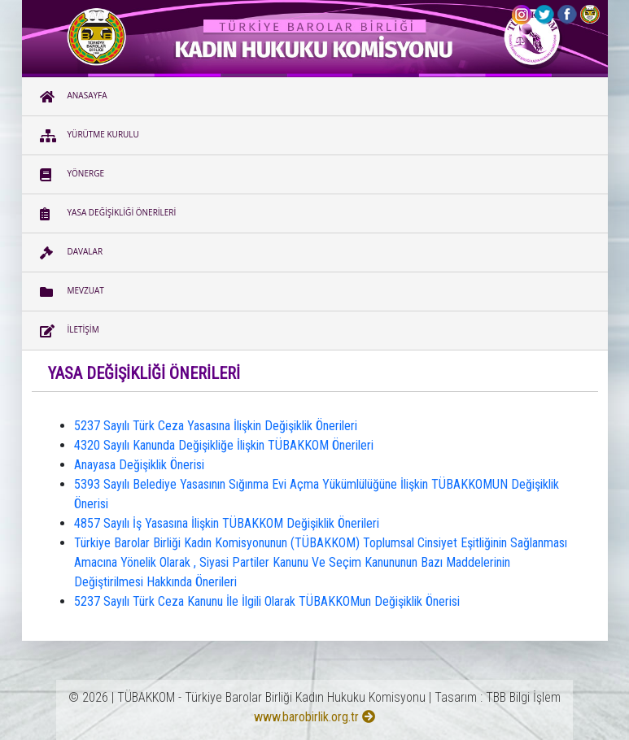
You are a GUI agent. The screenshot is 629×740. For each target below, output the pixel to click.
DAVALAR (71, 253)
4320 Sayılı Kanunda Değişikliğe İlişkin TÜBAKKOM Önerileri (223, 445)
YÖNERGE (72, 175)
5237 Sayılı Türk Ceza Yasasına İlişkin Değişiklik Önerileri (215, 425)
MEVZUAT (72, 292)
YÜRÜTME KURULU (89, 135)
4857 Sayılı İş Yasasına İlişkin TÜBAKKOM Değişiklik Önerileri (226, 523)
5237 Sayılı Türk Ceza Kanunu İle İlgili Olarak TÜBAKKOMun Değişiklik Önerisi (267, 601)
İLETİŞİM (69, 331)
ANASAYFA (73, 96)
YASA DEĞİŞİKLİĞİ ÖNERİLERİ (108, 214)
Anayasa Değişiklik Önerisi (139, 464)
